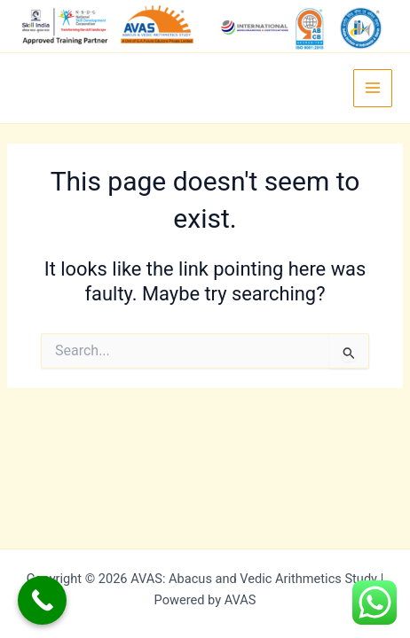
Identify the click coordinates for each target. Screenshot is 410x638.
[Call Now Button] (42, 600)
